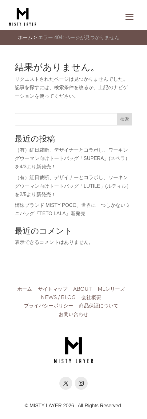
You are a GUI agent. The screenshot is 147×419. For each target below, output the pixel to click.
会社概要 (91, 297)
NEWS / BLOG (58, 297)
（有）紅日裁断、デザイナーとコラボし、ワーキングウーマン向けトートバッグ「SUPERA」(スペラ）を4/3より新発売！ (72, 158)
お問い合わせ (73, 314)
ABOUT (82, 289)
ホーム (25, 37)
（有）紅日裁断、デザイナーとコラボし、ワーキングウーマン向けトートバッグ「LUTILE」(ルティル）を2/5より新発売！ (73, 186)
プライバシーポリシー (48, 306)
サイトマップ (52, 289)
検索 (124, 119)
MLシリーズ (111, 289)
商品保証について (98, 306)
